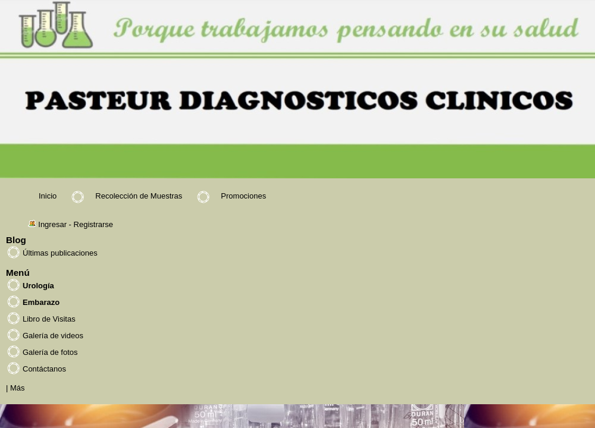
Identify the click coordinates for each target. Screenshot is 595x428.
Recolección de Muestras (138, 195)
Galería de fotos (50, 352)
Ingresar (52, 224)
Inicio (48, 195)
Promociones (243, 195)
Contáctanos (44, 368)
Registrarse (93, 224)
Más (17, 387)
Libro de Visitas (49, 318)
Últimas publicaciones (60, 252)
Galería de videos (53, 335)
